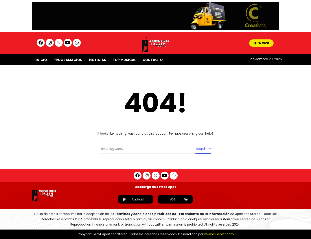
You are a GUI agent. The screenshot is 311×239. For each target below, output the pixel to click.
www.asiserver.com (219, 234)
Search (200, 148)
